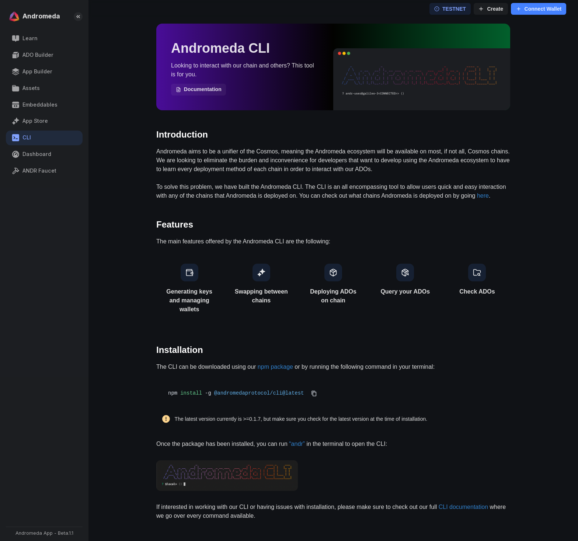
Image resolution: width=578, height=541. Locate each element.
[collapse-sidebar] (78, 16)
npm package (275, 367)
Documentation (199, 89)
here (483, 196)
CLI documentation (463, 507)
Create (490, 9)
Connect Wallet (539, 9)
